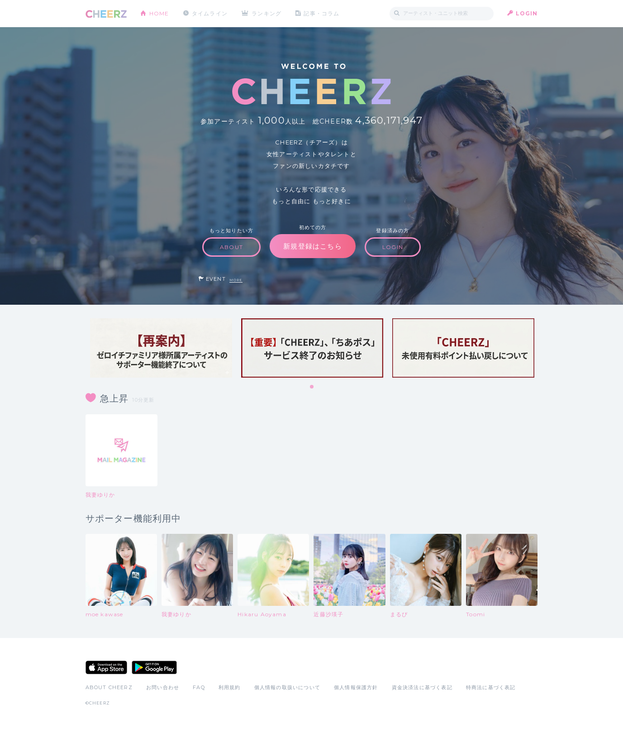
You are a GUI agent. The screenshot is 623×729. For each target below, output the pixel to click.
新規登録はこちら (312, 246)
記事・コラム (321, 13)
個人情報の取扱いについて (287, 687)
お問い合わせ (162, 687)
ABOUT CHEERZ (109, 687)
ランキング (266, 13)
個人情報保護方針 (356, 687)
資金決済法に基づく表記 (422, 687)
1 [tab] (312, 387)
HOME (159, 13)
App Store (106, 667)
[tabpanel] (161, 348)
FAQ (199, 687)
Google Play (154, 667)
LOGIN (527, 13)
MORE (236, 280)
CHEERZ (106, 14)
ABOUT (231, 247)
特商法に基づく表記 (491, 687)
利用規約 (230, 687)
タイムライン (210, 13)
